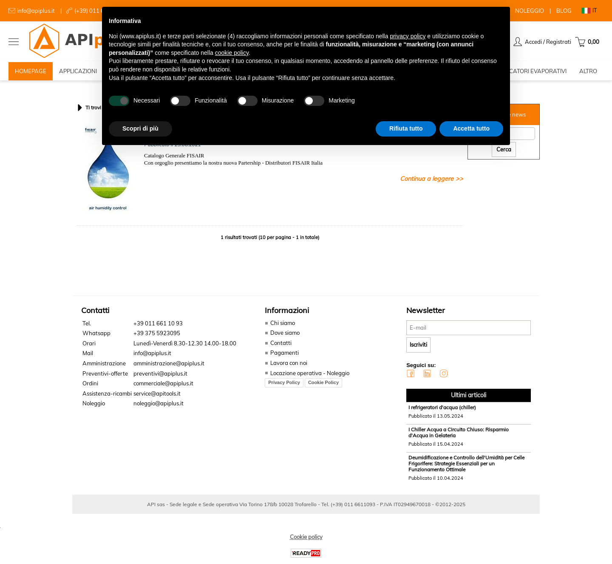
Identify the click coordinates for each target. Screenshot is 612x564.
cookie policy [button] (232, 52)
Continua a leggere (426, 181)
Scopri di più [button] (140, 128)
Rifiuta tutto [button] (406, 128)
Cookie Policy (323, 384)
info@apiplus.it (36, 10)
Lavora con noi (288, 365)
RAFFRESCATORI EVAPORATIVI (525, 72)
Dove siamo (285, 335)
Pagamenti (284, 355)
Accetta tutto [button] (471, 128)
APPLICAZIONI (78, 72)
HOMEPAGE (30, 72)
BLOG (564, 10)
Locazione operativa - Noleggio (309, 375)
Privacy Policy (284, 384)
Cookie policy (306, 539)
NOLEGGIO (529, 10)
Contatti (281, 345)
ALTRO (588, 72)
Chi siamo (282, 325)
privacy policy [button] (407, 36)
